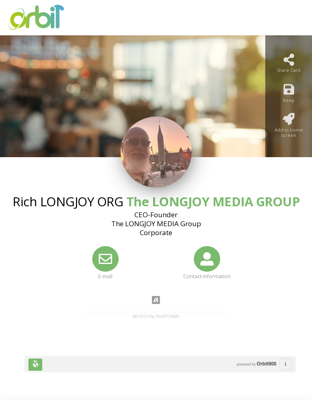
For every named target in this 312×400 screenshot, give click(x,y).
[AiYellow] (156, 300)
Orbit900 (267, 364)
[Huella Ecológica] (35, 365)
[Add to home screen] (288, 127)
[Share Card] (288, 65)
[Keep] (288, 95)
